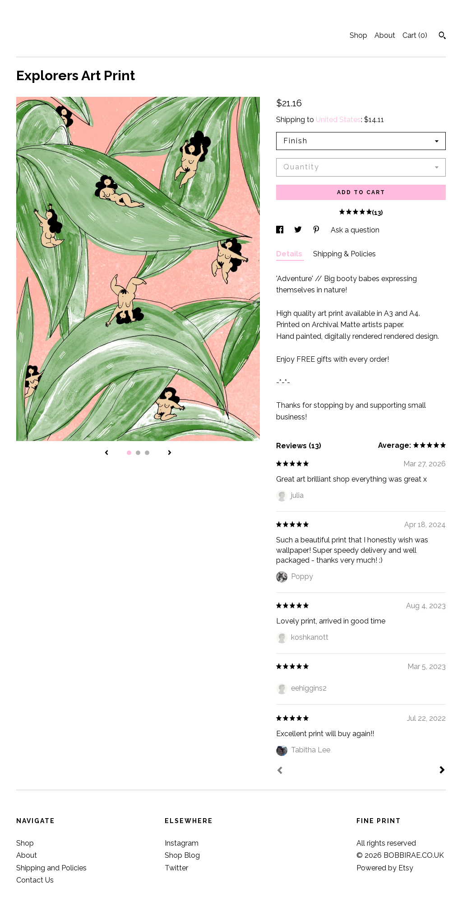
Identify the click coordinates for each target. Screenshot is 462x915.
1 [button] (129, 453)
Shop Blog (182, 855)
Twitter (176, 868)
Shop (358, 35)
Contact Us (35, 880)
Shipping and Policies (51, 868)
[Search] (442, 36)
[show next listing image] (169, 453)
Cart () (414, 35)
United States (338, 119)
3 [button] (147, 453)
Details (290, 254)
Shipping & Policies (344, 254)
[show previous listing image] (106, 453)
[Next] (442, 771)
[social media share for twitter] (299, 230)
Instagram (182, 843)
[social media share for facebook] (280, 230)
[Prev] (279, 771)
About (384, 35)
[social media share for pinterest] (317, 230)
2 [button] (138, 453)
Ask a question (355, 230)
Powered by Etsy (384, 868)
